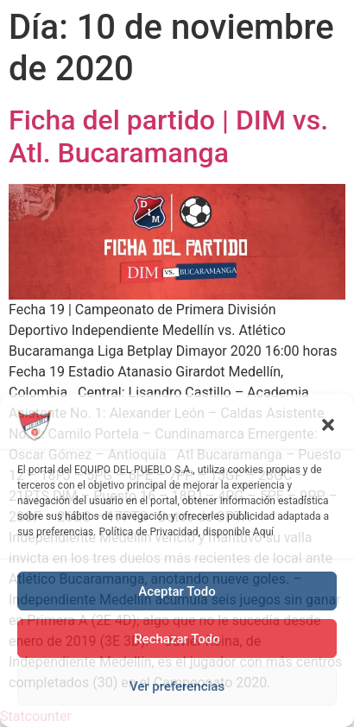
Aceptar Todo (177, 591)
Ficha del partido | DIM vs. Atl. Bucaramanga (168, 136)
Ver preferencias (177, 686)
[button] (328, 424)
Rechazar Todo (177, 639)
